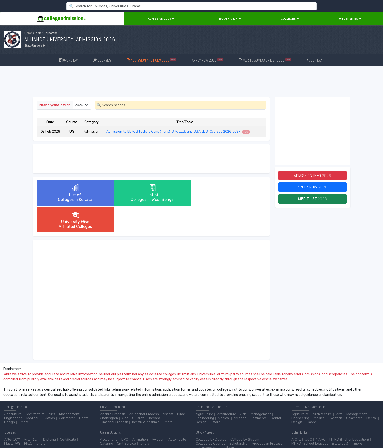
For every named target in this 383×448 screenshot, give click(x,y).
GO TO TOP (371, 431)
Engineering (13, 391)
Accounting (108, 412)
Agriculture (12, 387)
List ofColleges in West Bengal (151, 193)
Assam (168, 387)
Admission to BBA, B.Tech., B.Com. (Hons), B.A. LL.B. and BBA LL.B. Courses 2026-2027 (178, 131)
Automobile (177, 412)
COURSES (102, 60)
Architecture (35, 387)
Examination (230, 18)
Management (69, 387)
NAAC (320, 412)
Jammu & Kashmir (145, 395)
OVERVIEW (68, 60)
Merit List (312, 199)
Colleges (290, 18)
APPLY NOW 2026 (207, 60)
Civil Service (126, 416)
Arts (52, 387)
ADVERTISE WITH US (84, 431)
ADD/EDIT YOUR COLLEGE (118, 431)
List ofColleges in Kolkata (74, 193)
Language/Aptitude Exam (215, 420)
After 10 (12, 412)
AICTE (296, 412)
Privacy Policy (58, 431)
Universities (350, 18)
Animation (140, 412)
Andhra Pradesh (112, 387)
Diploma (49, 412)
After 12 (31, 412)
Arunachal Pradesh (144, 387)
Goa (125, 391)
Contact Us (21, 431)
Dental (84, 391)
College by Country (210, 416)
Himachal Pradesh (114, 395)
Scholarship (238, 416)
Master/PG (12, 416)
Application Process (267, 416)
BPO (124, 412)
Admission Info (312, 175)
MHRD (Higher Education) (349, 412)
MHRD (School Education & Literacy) (319, 416)
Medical (32, 391)
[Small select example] (82, 105)
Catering (106, 416)
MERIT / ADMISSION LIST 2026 (265, 60)
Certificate (68, 412)
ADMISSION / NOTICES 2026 (151, 60)
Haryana (154, 391)
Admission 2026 (161, 18)
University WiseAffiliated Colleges (227, 193)
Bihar (181, 387)
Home (28, 33)
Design (9, 395)
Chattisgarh (109, 391)
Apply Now (312, 187)
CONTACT (315, 60)
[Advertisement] (191, 83)
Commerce (67, 391)
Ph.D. (28, 416)
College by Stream (244, 412)
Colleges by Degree (211, 412)
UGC (308, 412)
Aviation (48, 391)
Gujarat (138, 391)
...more (24, 395)
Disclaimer (39, 431)
